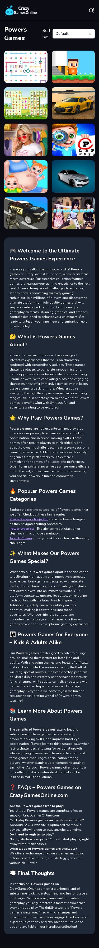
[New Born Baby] (26, 176)
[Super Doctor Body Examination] (73, 140)
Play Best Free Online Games (21, 10)
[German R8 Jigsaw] (73, 103)
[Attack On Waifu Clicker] (73, 213)
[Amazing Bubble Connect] (26, 67)
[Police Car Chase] (26, 213)
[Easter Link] (26, 103)
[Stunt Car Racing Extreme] (73, 176)
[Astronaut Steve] (73, 67)
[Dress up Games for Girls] (26, 140)
